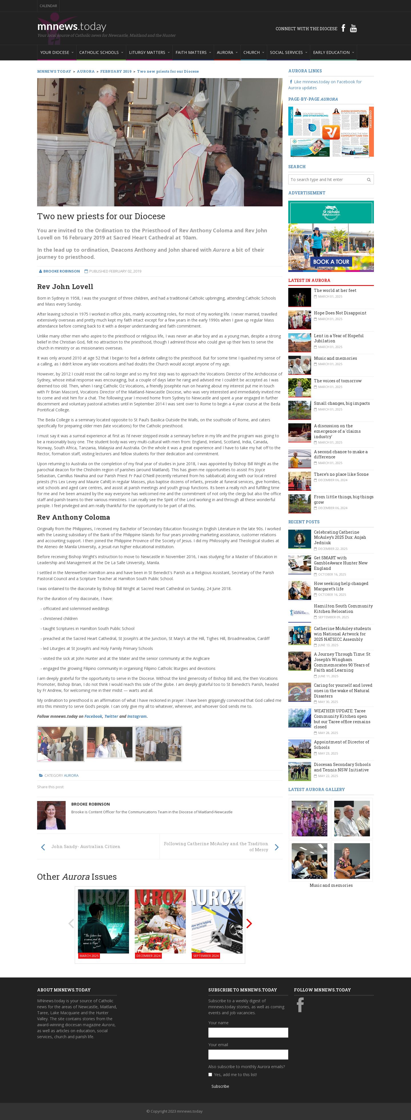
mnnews (71, 25)
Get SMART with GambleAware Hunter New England (341, 563)
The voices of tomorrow (338, 380)
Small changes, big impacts (342, 403)
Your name (218, 1022)
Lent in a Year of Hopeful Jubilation (339, 338)
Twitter (111, 716)
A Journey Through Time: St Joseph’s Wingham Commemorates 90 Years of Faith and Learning (342, 662)
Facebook (93, 716)
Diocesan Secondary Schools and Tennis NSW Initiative (342, 767)
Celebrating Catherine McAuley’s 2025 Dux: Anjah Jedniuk (340, 537)
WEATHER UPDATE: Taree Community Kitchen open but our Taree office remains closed (342, 718)
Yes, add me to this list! (235, 1074)
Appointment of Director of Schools (341, 744)
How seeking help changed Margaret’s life (341, 586)
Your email (218, 1044)
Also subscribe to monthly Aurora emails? (246, 1066)
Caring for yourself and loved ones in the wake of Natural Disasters (343, 690)
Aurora (71, 775)
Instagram (137, 716)
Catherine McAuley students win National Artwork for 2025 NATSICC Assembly (342, 634)
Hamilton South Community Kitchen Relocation (343, 608)
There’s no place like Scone (341, 474)
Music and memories (335, 358)
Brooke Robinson (90, 804)
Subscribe (220, 1086)
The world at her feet (335, 290)
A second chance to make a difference (341, 454)
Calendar (48, 5)
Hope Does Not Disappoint (340, 313)
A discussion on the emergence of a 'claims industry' (337, 431)
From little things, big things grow (344, 499)
